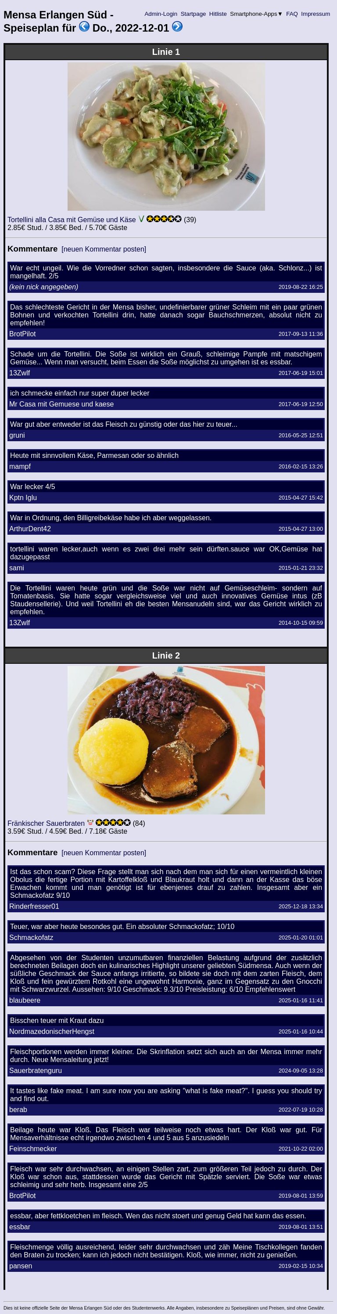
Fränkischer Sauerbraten (46, 823)
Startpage (193, 14)
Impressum (316, 14)
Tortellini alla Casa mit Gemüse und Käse (71, 219)
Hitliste (218, 14)
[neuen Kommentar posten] (103, 249)
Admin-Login (161, 14)
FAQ (292, 14)
